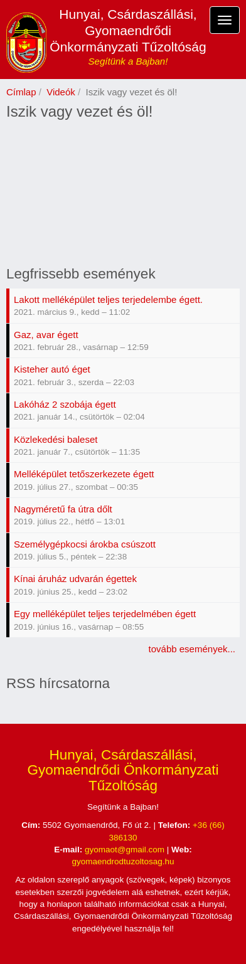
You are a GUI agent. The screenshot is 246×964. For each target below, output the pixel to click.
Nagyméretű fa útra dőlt (63, 509)
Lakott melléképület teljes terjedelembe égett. (108, 299)
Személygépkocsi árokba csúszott (85, 544)
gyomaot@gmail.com (124, 849)
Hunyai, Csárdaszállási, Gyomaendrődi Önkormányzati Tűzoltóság (128, 30)
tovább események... (192, 649)
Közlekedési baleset (55, 439)
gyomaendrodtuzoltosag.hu (123, 861)
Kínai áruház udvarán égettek (75, 578)
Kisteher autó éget (52, 369)
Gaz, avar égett (46, 334)
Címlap (21, 92)
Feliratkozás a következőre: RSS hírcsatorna (11, 703)
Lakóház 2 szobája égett (65, 404)
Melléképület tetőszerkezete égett (84, 474)
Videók (60, 92)
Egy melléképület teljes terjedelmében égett (105, 613)
